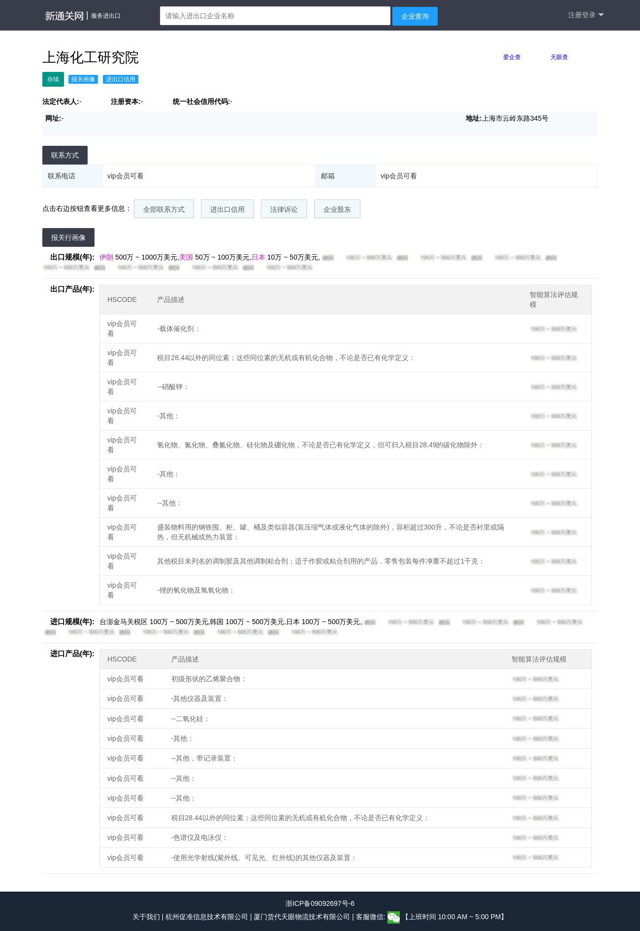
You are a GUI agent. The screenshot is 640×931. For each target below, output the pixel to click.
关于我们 (146, 917)
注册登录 (586, 15)
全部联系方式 (164, 209)
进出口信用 (227, 209)
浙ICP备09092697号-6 (320, 903)
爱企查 (512, 57)
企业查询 (415, 16)
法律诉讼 (284, 209)
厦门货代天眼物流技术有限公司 (303, 917)
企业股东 (337, 209)
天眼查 (559, 57)
